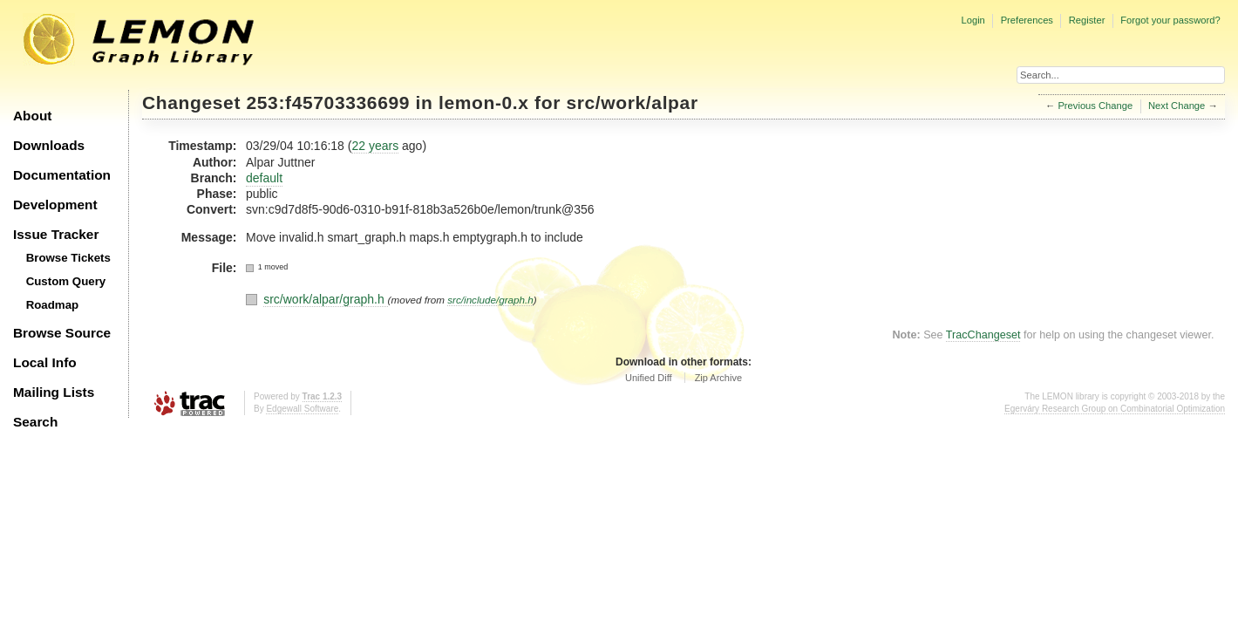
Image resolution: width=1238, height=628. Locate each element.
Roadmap (52, 304)
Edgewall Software (302, 408)
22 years (374, 146)
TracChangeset (983, 335)
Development (55, 204)
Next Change (1176, 105)
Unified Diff (648, 377)
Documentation (62, 174)
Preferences (1027, 20)
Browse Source (62, 332)
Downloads (49, 145)
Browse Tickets (68, 257)
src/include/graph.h (490, 299)
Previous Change (1095, 105)
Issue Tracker (56, 234)
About (32, 115)
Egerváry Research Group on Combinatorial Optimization (1114, 408)
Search (35, 421)
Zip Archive (718, 377)
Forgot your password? (1170, 20)
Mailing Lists (53, 392)
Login (972, 20)
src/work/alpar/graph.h (325, 299)
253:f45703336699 (329, 102)
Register (1087, 20)
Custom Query (66, 281)
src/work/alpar (631, 102)
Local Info (45, 362)
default (264, 178)
